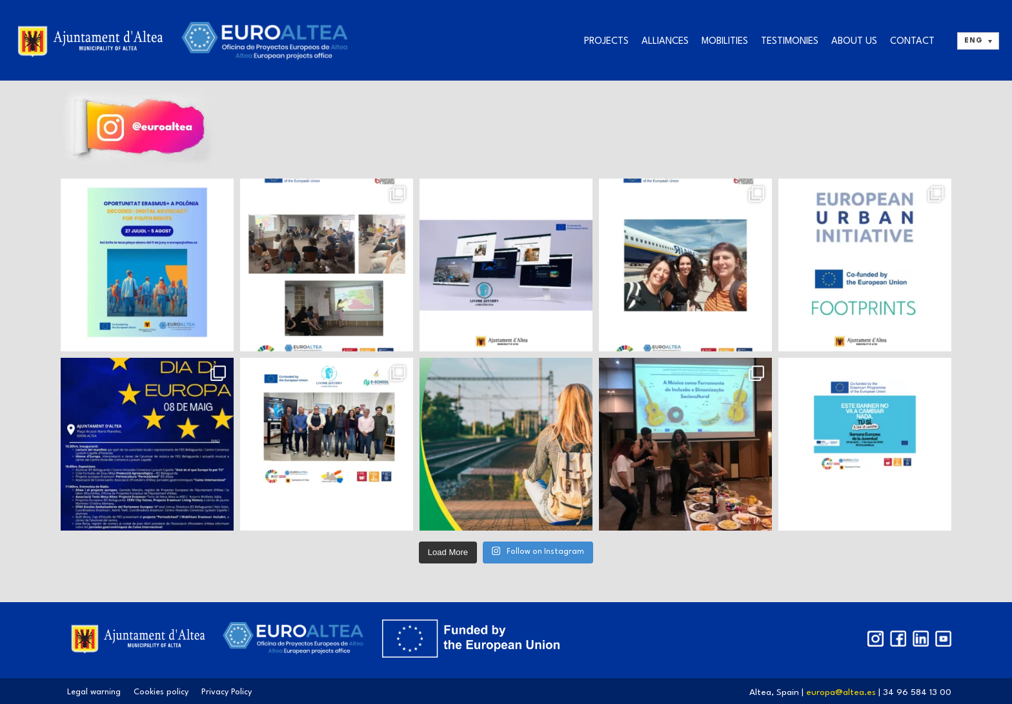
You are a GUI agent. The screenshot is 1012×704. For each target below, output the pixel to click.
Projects (606, 41)
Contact (912, 41)
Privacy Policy (226, 692)
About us (854, 41)
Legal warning (94, 692)
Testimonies (789, 41)
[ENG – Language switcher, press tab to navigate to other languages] (978, 41)
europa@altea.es (842, 692)
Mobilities (725, 41)
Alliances (665, 41)
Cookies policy (161, 692)
